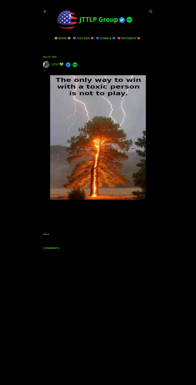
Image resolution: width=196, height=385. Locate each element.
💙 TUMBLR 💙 (105, 38)
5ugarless (107, 367)
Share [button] (46, 234)
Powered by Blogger (98, 360)
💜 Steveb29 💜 (83, 38)
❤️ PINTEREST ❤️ (128, 38)
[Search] (151, 10)
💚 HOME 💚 (62, 38)
